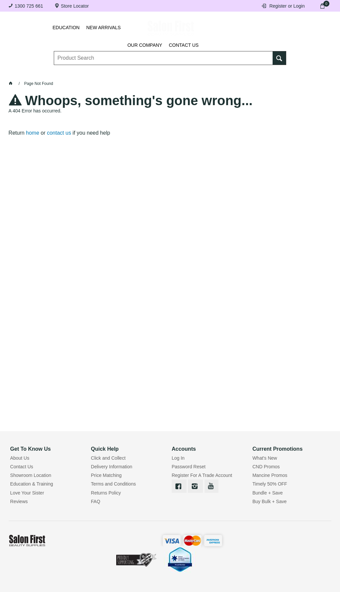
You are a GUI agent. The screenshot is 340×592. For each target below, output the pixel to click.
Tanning (163, 72)
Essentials (102, 72)
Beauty (245, 72)
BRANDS (275, 72)
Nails (134, 72)
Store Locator (75, 6)
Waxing (193, 72)
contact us (59, 133)
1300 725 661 (29, 6)
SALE (302, 72)
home (32, 133)
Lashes (40, 72)
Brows (69, 72)
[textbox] (163, 53)
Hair (219, 72)
